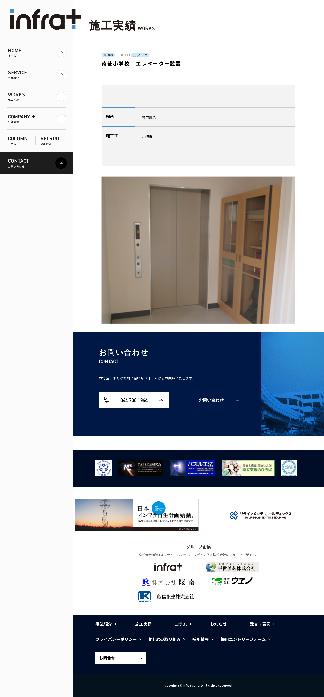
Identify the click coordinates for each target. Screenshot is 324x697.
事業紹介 (105, 624)
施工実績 (145, 624)
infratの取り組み (167, 639)
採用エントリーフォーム (245, 639)
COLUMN (21, 140)
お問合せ (107, 658)
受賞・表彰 (262, 624)
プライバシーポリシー (118, 639)
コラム (183, 624)
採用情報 (202, 639)
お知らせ (220, 624)
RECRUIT (53, 140)
